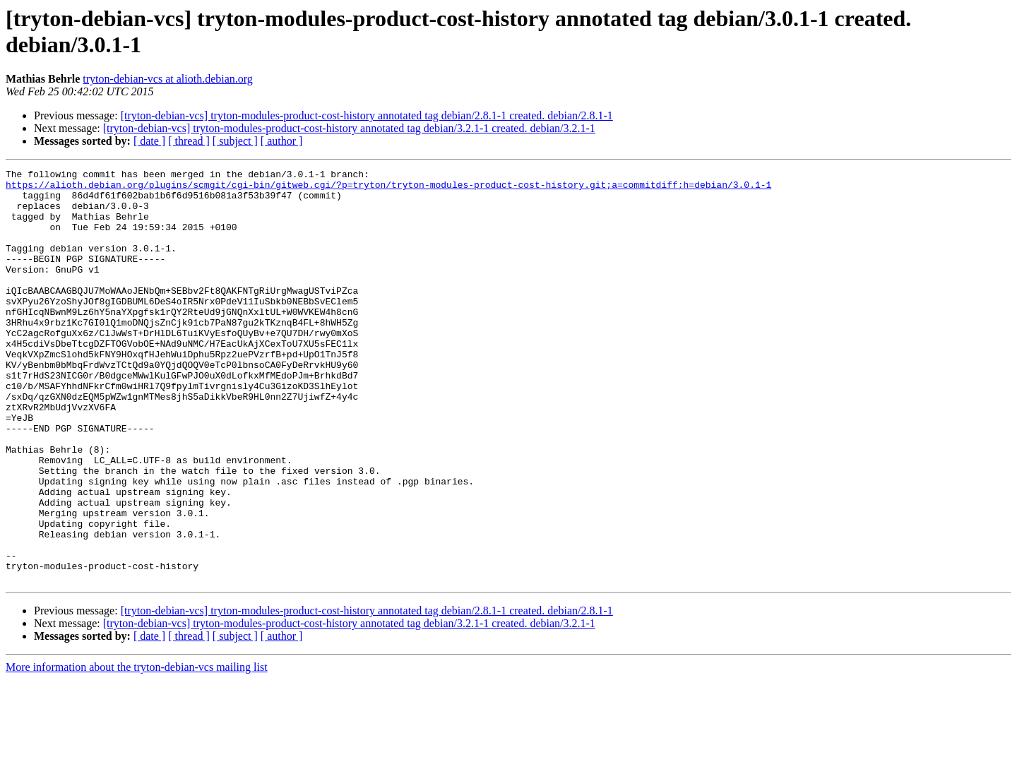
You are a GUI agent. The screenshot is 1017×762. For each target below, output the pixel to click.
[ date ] (149, 141)
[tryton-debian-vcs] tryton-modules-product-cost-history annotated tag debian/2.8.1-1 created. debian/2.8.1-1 (367, 115)
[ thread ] (189, 141)
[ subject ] (235, 141)
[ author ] (282, 141)
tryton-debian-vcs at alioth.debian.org (168, 79)
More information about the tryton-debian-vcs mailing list (137, 750)
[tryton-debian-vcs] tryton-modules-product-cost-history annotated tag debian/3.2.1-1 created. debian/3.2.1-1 (349, 128)
